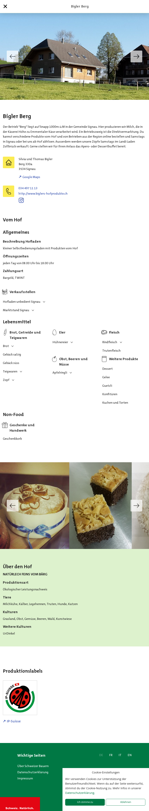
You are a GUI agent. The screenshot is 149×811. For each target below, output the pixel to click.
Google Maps (31, 177)
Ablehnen (125, 802)
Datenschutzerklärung (32, 772)
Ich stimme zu (85, 802)
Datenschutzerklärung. (80, 793)
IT (120, 755)
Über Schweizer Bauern (33, 766)
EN (130, 755)
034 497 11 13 (27, 188)
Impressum (25, 778)
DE (101, 755)
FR (110, 755)
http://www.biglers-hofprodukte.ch (43, 194)
